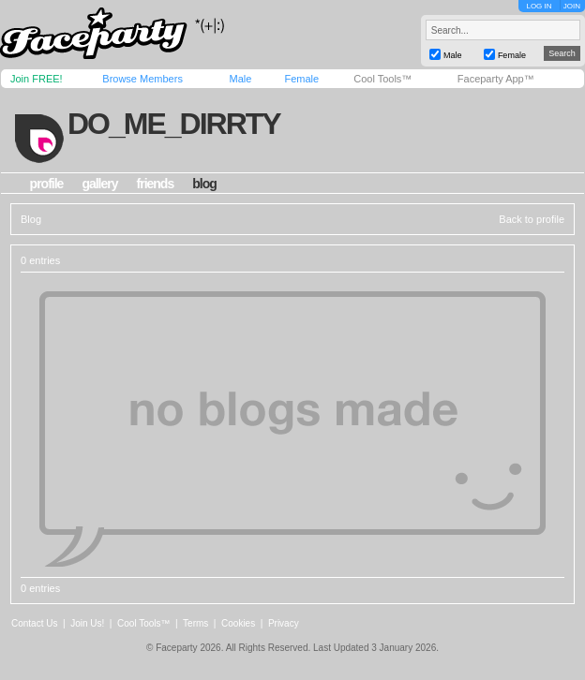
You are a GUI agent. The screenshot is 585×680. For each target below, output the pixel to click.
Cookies (238, 623)
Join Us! (87, 623)
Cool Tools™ (382, 78)
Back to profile (531, 219)
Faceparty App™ (496, 78)
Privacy (283, 623)
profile (47, 183)
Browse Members (142, 78)
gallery (99, 183)
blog (204, 183)
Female (301, 78)
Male (240, 78)
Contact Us (34, 623)
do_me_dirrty (174, 123)
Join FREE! (36, 78)
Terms (195, 623)
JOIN (571, 6)
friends (155, 183)
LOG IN (538, 6)
